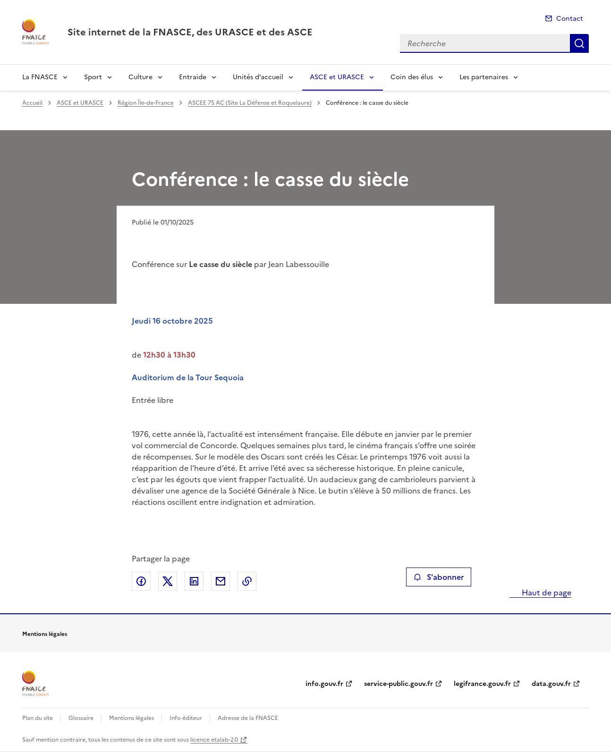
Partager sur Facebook (141, 581)
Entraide (192, 77)
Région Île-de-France (146, 103)
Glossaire (80, 718)
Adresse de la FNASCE (248, 718)
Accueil (32, 103)
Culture (140, 77)
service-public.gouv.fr (398, 684)
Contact (569, 19)
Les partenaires (483, 77)
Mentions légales (131, 718)
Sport (93, 77)
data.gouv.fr (551, 684)
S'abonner (438, 577)
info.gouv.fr (324, 684)
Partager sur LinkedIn (194, 581)
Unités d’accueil (258, 77)
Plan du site (37, 718)
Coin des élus (411, 77)
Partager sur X (167, 581)
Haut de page (545, 592)
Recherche (579, 43)
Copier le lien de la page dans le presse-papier (247, 581)
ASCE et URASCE (337, 77)
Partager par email (220, 581)
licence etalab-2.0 (214, 739)
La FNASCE (40, 77)
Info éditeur (186, 718)
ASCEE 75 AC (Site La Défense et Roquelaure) (250, 103)
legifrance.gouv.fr (482, 684)
